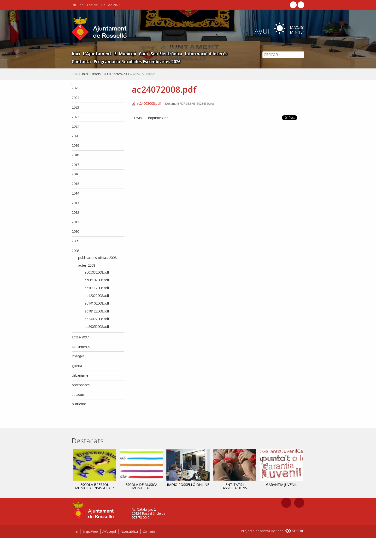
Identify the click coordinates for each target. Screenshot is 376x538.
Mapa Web (90, 531)
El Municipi (122, 53)
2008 (107, 74)
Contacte (149, 531)
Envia (138, 118)
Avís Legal (109, 531)
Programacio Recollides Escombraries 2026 (113, 61)
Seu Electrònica (162, 53)
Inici (76, 53)
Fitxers (95, 74)
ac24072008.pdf (147, 103)
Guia (140, 53)
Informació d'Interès (200, 53)
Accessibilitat (129, 531)
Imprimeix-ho (158, 118)
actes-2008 (121, 74)
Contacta (232, 53)
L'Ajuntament (96, 53)
